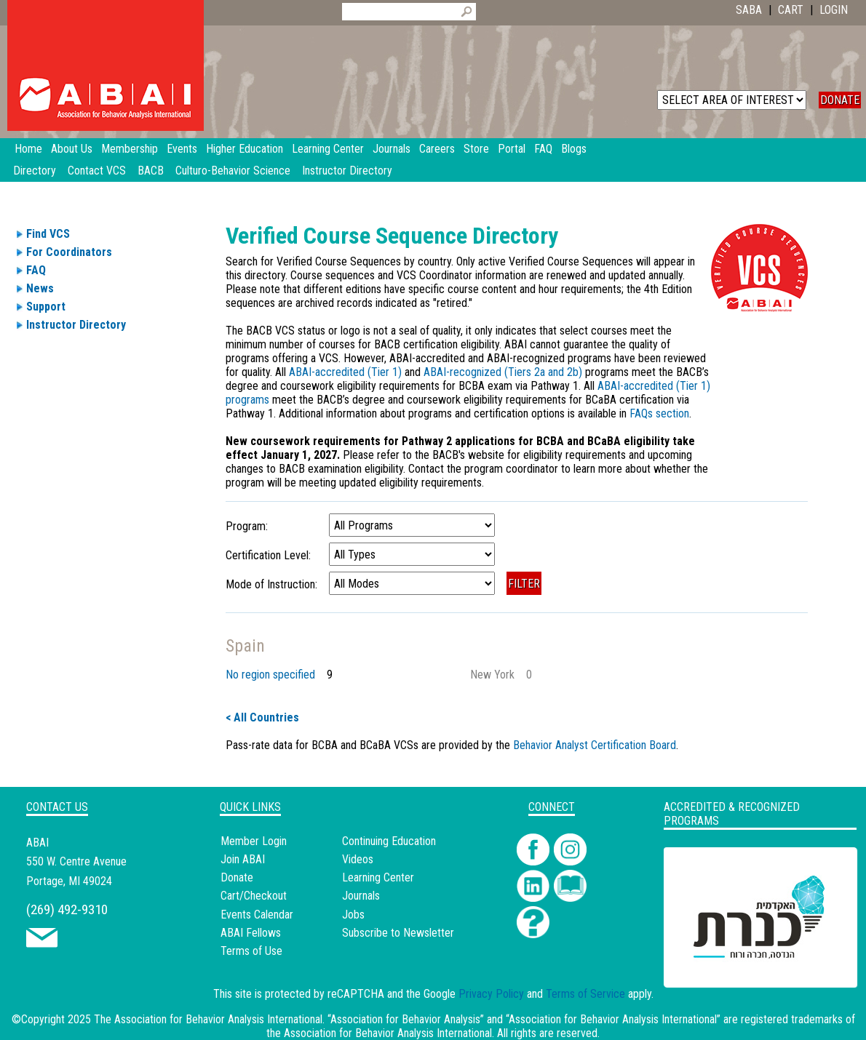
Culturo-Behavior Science (232, 170)
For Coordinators (69, 252)
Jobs (353, 914)
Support (45, 306)
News (40, 288)
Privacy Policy (491, 994)
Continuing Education (389, 841)
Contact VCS (97, 170)
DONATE (839, 100)
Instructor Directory (347, 170)
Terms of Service (585, 994)
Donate (237, 877)
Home (28, 149)
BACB (151, 170)
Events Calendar (257, 914)
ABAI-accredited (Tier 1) (347, 372)
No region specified (270, 674)
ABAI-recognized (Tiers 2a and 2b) (503, 372)
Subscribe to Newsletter (398, 933)
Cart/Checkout (254, 896)
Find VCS (48, 234)
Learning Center (378, 877)
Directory (34, 170)
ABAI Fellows (251, 933)
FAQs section (659, 413)
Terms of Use (251, 951)
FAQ (36, 270)
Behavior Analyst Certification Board (594, 745)
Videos (357, 859)
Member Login (254, 841)
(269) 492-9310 (67, 909)
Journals (361, 896)
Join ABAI (243, 859)
